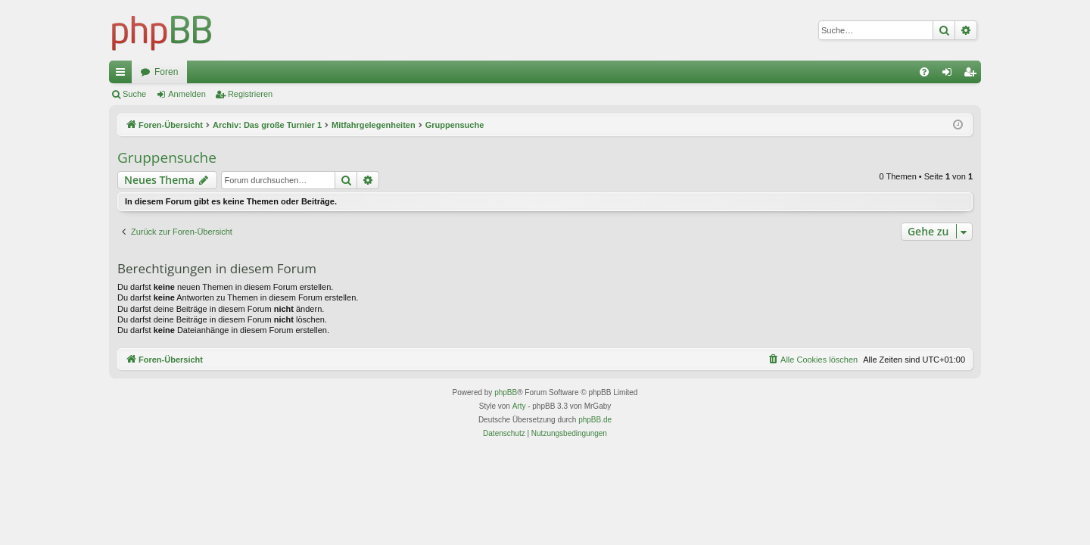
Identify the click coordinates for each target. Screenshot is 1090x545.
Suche (134, 93)
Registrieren (250, 93)
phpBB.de (595, 420)
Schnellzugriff (123, 75)
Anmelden (187, 93)
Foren (166, 72)
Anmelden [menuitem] (950, 75)
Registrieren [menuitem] (973, 75)
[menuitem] (924, 72)
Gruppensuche (166, 157)
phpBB (505, 392)
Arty (519, 406)
